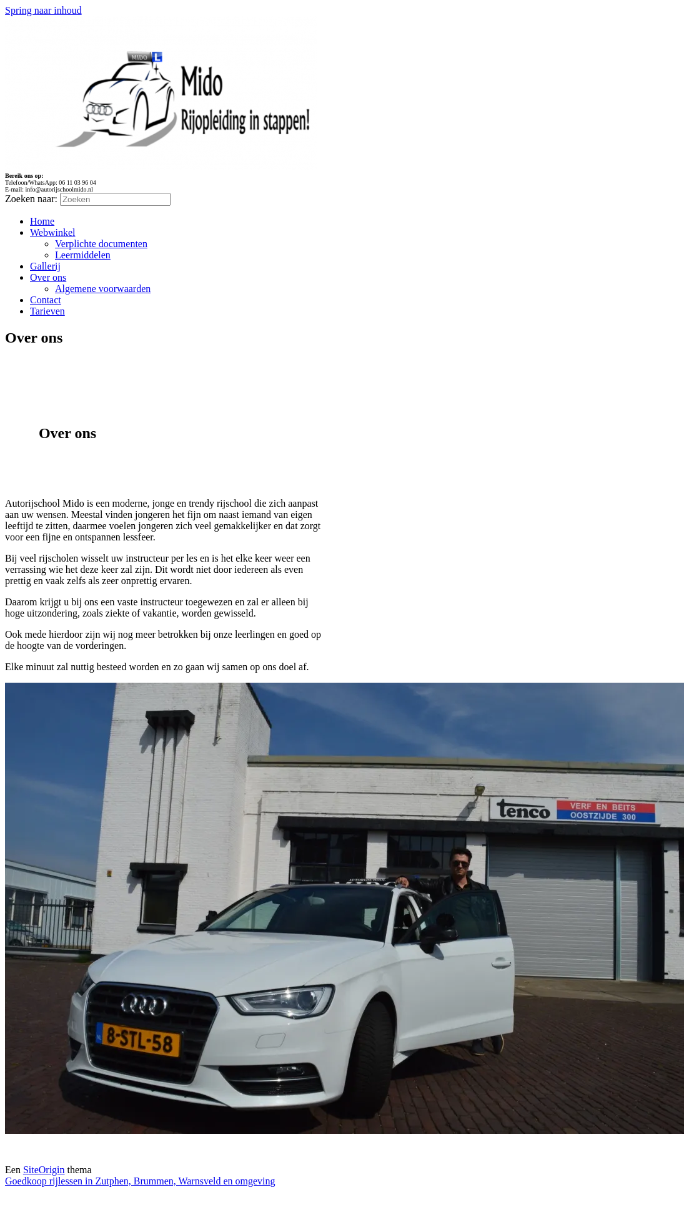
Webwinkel (52, 232)
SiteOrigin (44, 1169)
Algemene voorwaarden (103, 288)
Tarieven (47, 311)
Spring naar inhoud (43, 10)
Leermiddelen (83, 255)
